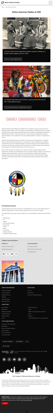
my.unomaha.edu (6, 299)
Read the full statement (24, 385)
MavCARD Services (6, 295)
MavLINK (4, 297)
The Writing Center (31, 252)
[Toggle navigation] (50, 2)
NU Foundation (5, 330)
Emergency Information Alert (8, 324)
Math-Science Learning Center (34, 249)
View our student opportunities (13, 59)
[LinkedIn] (19, 359)
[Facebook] (3, 254)
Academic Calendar (6, 290)
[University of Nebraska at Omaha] (3, 2)
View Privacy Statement (26, 400)
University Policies (6, 334)
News (29, 313)
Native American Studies (12, 2)
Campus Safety (5, 316)
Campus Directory (6, 313)
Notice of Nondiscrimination (8, 328)
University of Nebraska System (34, 295)
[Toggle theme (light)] (27, 342)
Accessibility (5, 307)
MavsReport (4, 326)
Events (3, 318)
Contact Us (41, 119)
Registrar (30, 316)
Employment (30, 292)
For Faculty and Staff (32, 246)
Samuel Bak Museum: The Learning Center (38, 318)
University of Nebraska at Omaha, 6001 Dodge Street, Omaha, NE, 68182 (31, 351)
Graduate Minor (11, 119)
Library (29, 309)
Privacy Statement (6, 332)
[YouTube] (12, 254)
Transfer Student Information (27, 119)
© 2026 (16, 352)
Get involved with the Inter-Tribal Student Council (17, 107)
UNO (3, 7)
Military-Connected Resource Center (37, 311)
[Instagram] (16, 254)
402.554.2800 (6, 346)
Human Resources (32, 307)
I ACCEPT (5, 403)
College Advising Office (7, 249)
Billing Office (4, 309)
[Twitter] (8, 254)
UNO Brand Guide (6, 301)
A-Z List (29, 290)
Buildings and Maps (6, 311)
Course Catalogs (6, 292)
